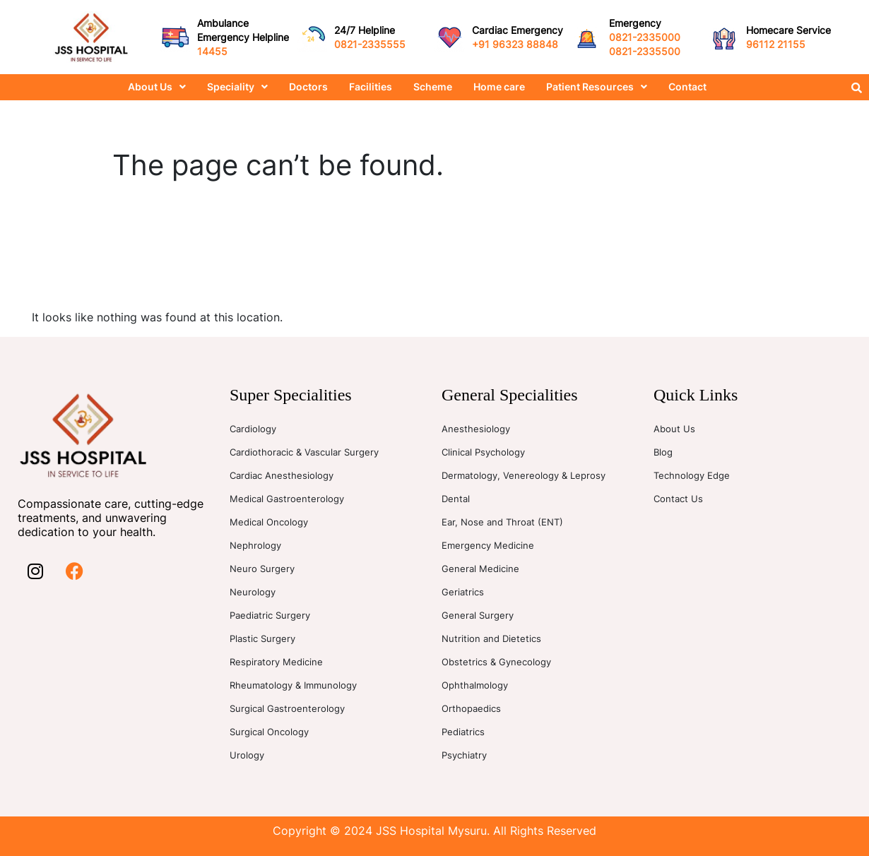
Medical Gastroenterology (287, 498)
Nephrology (255, 545)
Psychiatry (464, 755)
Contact (687, 87)
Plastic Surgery (262, 638)
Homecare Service (788, 30)
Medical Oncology (269, 522)
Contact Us (678, 498)
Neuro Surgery (262, 568)
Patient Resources (596, 87)
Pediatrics (463, 731)
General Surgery (478, 615)
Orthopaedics (471, 708)
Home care (499, 87)
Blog (663, 452)
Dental (456, 498)
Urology (247, 755)
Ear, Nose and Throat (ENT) (502, 522)
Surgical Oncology (269, 731)
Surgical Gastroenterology (287, 708)
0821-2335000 (644, 37)
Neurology (253, 592)
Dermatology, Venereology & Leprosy (523, 475)
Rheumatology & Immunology (293, 685)
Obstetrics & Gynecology (496, 661)
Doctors (308, 87)
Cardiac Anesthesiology (281, 475)
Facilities (370, 87)
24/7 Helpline (364, 30)
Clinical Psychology (483, 452)
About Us (157, 87)
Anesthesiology (476, 428)
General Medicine (480, 568)
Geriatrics (463, 592)
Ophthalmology (475, 685)
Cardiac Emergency (517, 30)
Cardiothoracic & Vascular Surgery (304, 452)
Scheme (432, 87)
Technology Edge (692, 475)
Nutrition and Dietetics (491, 638)
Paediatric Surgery (270, 615)
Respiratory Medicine (276, 661)
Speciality (237, 87)
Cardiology (253, 428)
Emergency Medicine (488, 545)
